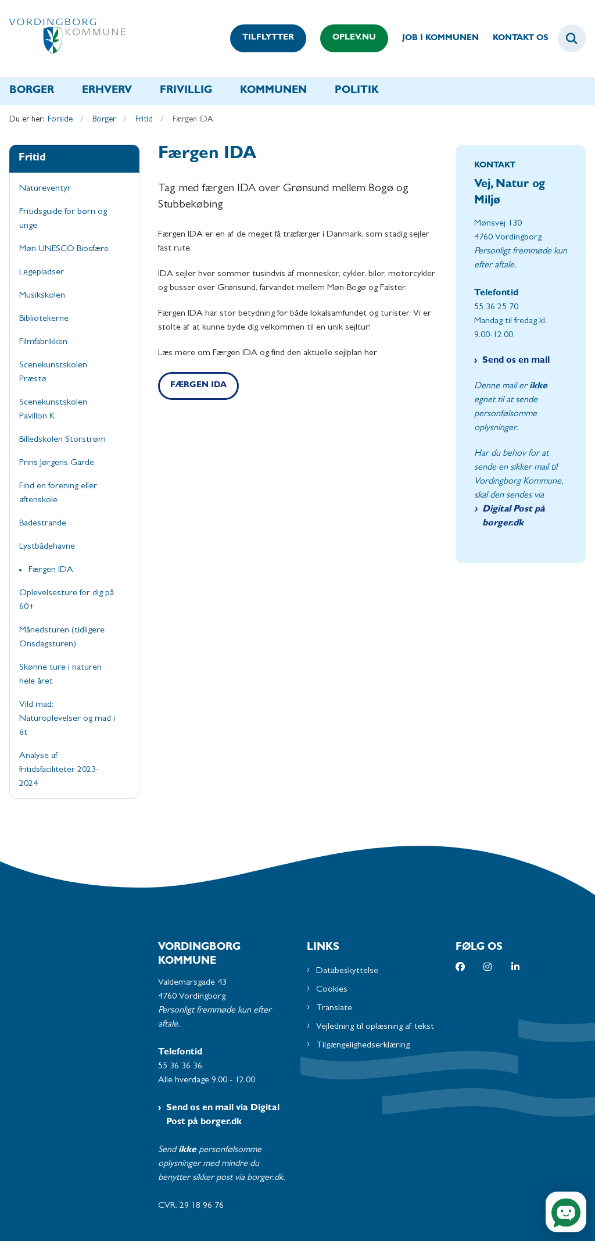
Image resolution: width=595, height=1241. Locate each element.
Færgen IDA (198, 385)
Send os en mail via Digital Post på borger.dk (222, 1115)
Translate (334, 1008)
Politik (357, 91)
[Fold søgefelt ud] (572, 38)
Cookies (331, 990)
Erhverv (107, 91)
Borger (31, 91)
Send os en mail (516, 361)
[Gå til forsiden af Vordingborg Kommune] (63, 39)
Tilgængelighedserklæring (363, 1045)
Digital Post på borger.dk (513, 516)
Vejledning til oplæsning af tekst (375, 1027)
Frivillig (186, 91)
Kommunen (273, 91)
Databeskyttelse (347, 971)
